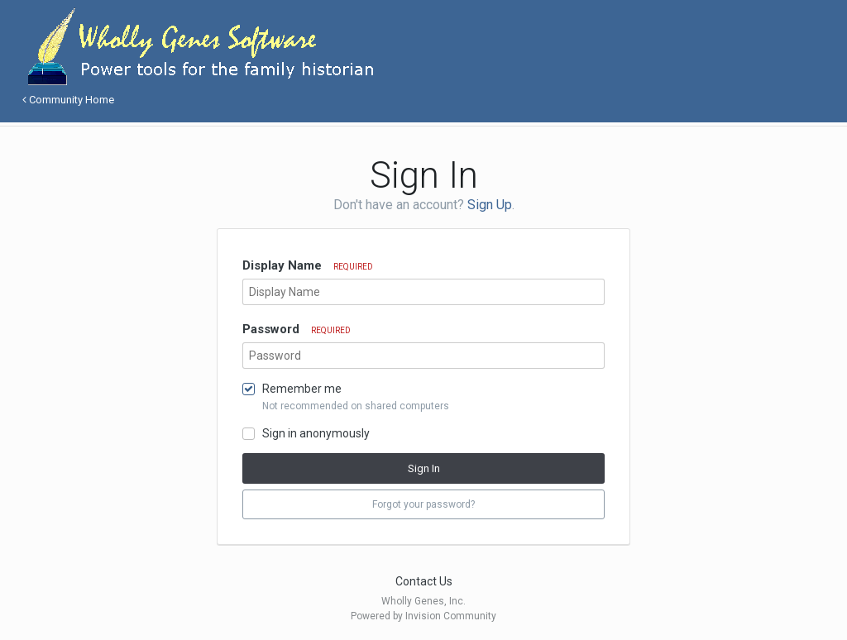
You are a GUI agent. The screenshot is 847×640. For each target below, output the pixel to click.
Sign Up (489, 205)
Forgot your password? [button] (423, 504)
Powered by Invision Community (423, 616)
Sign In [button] (424, 468)
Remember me (302, 388)
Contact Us (423, 581)
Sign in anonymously (316, 433)
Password (296, 329)
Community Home (68, 99)
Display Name (307, 265)
